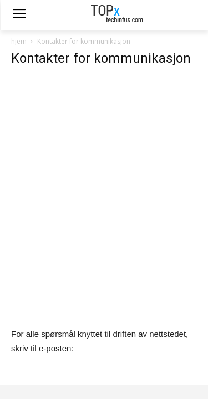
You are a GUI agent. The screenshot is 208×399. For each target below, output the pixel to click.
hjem (19, 41)
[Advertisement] (104, 181)
